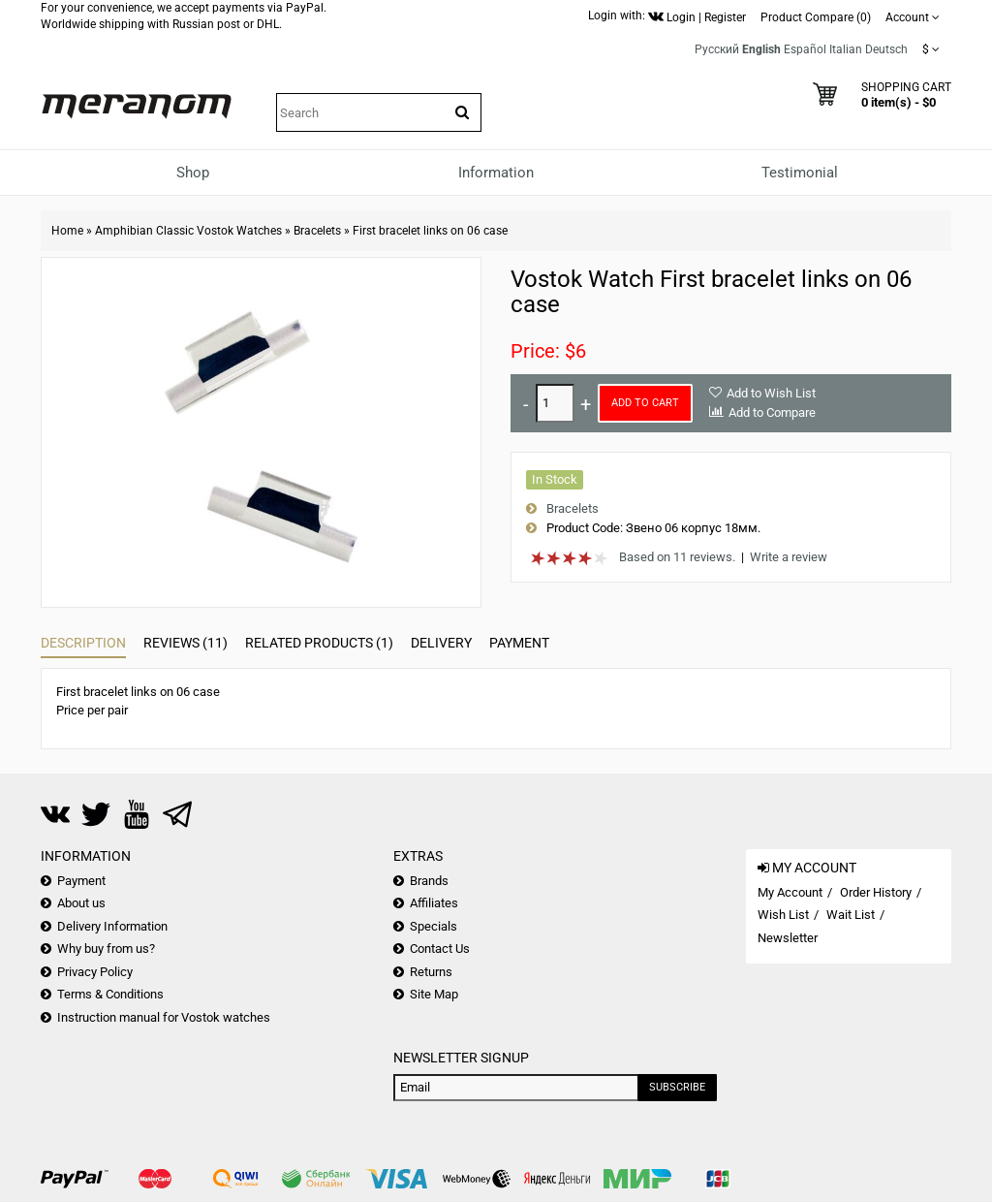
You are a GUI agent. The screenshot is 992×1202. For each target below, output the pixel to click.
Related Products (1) (319, 642)
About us (81, 903)
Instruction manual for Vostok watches (163, 1017)
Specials (433, 926)
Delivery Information (112, 926)
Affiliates (434, 903)
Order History (876, 892)
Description (83, 642)
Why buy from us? (106, 948)
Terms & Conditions (110, 994)
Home (67, 230)
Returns (431, 972)
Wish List (783, 914)
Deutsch (886, 49)
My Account (790, 892)
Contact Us (440, 948)
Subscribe (677, 1087)
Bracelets (317, 230)
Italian (845, 49)
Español (805, 49)
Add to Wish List (771, 393)
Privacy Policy (95, 972)
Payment (519, 642)
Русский (717, 49)
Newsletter (788, 938)
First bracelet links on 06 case (430, 230)
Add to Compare (772, 412)
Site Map (434, 994)
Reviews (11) (185, 642)
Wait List (850, 914)
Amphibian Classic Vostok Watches (188, 230)
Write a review (788, 557)
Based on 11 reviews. (677, 557)
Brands (429, 880)
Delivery (441, 642)
